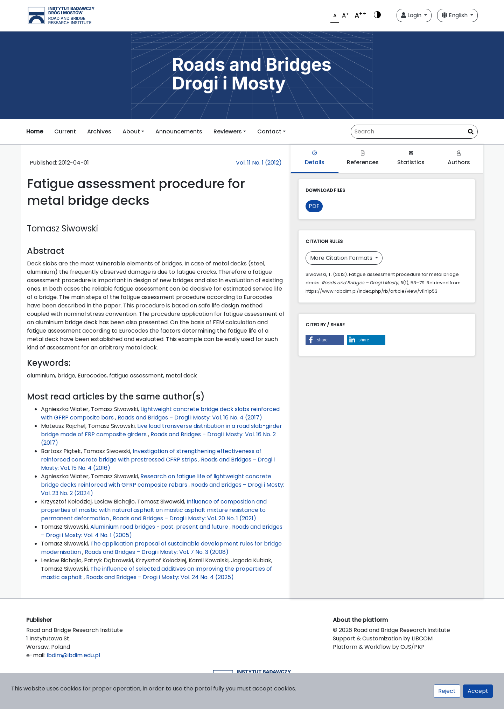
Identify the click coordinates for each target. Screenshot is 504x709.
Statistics (411, 158)
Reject (447, 691)
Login (412, 15)
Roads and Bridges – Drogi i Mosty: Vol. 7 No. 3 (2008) (157, 552)
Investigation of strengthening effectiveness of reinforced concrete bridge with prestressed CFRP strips (151, 455)
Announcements (178, 131)
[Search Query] (414, 131)
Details (314, 158)
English (455, 15)
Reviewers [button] (228, 131)
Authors (459, 158)
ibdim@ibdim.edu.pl (73, 655)
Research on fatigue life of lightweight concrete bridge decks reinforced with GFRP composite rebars (156, 480)
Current (65, 131)
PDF (314, 206)
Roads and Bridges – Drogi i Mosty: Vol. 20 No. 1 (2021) (184, 518)
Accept (478, 691)
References (363, 158)
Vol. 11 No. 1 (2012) (259, 163)
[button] (325, 340)
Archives (99, 131)
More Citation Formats (342, 258)
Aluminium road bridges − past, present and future (160, 527)
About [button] (131, 131)
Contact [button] (269, 131)
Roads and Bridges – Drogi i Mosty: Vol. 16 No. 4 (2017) (190, 417)
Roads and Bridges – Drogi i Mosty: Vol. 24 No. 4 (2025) (160, 577)
